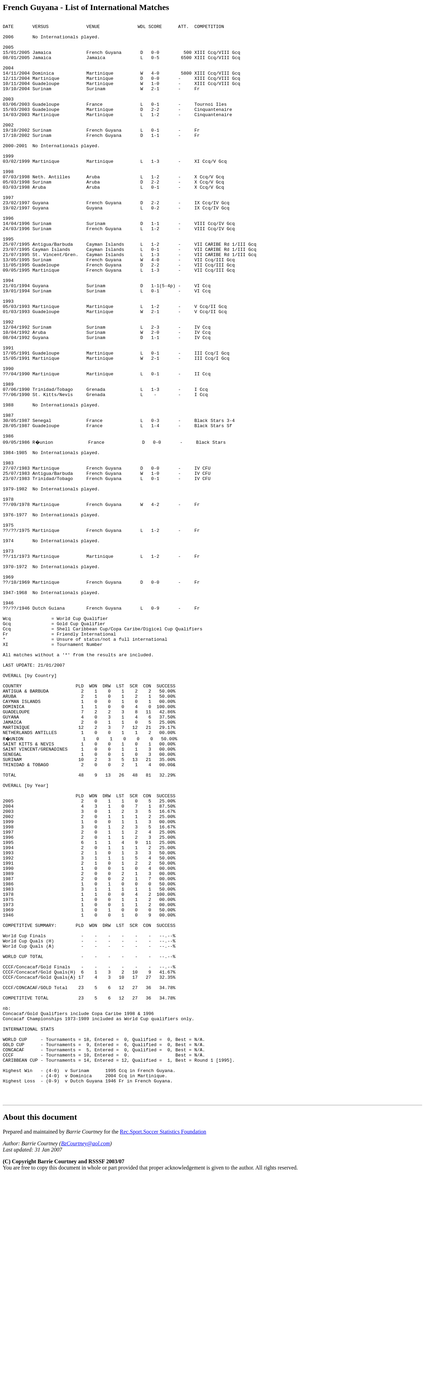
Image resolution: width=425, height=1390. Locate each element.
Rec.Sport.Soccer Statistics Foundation (163, 1345)
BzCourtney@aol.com (85, 1357)
